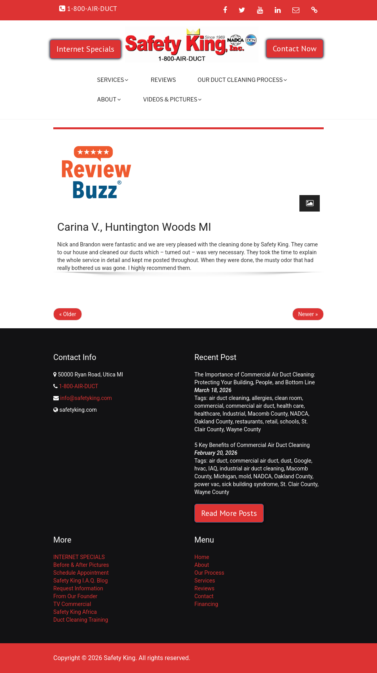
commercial (208, 406)
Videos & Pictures (172, 99)
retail (271, 421)
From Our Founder (75, 596)
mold (245, 476)
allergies (262, 398)
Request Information (78, 588)
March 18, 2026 (213, 390)
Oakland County (213, 421)
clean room (288, 398)
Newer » (308, 314)
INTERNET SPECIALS (79, 557)
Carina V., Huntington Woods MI (134, 227)
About (109, 99)
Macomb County (268, 414)
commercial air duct (250, 406)
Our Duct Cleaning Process (242, 79)
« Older (67, 314)
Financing (206, 604)
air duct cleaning (229, 398)
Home (201, 557)
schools (289, 421)
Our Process (209, 573)
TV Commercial (72, 604)
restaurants (249, 421)
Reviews (163, 79)
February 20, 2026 (215, 453)
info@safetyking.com (86, 398)
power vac (206, 484)
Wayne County (243, 429)
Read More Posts (229, 513)
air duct (218, 461)
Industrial (234, 414)
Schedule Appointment (81, 573)
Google (302, 461)
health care (290, 406)
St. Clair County (298, 484)
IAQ (213, 468)
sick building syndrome (250, 484)
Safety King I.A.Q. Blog (80, 580)
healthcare (207, 414)
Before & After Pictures (81, 565)
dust (286, 461)
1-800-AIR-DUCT (78, 386)
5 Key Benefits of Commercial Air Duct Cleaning (252, 445)
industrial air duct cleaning (251, 468)
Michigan (225, 476)
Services (113, 79)
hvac (200, 468)
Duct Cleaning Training (80, 620)
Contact (204, 596)
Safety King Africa (75, 612)
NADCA (299, 414)
